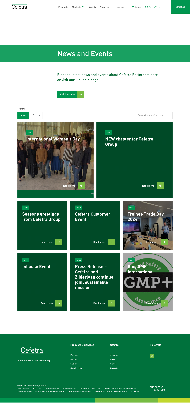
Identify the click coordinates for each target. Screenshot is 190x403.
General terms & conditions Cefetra (79, 392)
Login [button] (138, 6)
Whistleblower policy (69, 389)
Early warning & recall (24, 392)
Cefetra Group (44, 361)
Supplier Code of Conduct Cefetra (90, 389)
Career (113, 364)
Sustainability (76, 369)
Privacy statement (23, 389)
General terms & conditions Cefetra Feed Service (111, 392)
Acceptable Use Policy (52, 389)
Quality (92, 6)
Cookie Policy (134, 392)
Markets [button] (76, 6)
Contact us (180, 6)
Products (63, 6)
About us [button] (104, 6)
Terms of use (37, 389)
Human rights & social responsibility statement (50, 392)
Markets (73, 360)
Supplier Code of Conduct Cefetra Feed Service (120, 389)
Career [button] (120, 6)
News (112, 360)
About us (114, 356)
